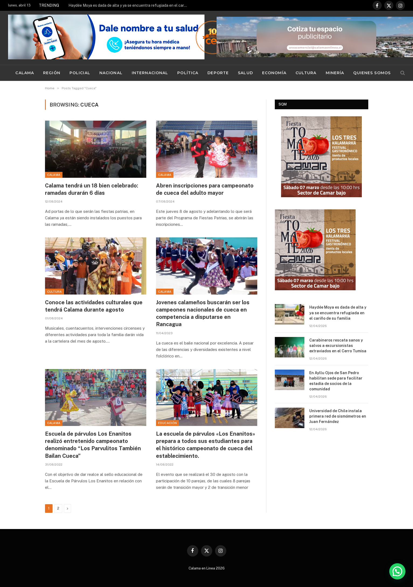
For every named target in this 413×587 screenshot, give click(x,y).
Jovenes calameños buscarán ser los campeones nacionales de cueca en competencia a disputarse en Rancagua (202, 313)
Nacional (111, 72)
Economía (274, 72)
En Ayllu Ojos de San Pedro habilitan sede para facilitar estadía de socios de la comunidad (335, 381)
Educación (167, 423)
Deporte (218, 72)
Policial (80, 72)
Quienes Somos (372, 72)
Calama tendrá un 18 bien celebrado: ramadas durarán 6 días (91, 189)
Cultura (306, 72)
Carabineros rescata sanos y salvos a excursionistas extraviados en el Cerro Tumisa (337, 345)
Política (187, 72)
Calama (24, 72)
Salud (245, 72)
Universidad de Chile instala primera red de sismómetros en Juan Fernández (337, 416)
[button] (397, 571)
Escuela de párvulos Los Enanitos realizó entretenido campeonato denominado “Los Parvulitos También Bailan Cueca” (93, 445)
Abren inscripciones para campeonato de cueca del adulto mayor (205, 189)
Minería (335, 72)
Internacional (150, 72)
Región (51, 72)
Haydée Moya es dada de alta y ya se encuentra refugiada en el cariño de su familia (129, 5)
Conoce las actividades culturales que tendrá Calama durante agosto (94, 306)
